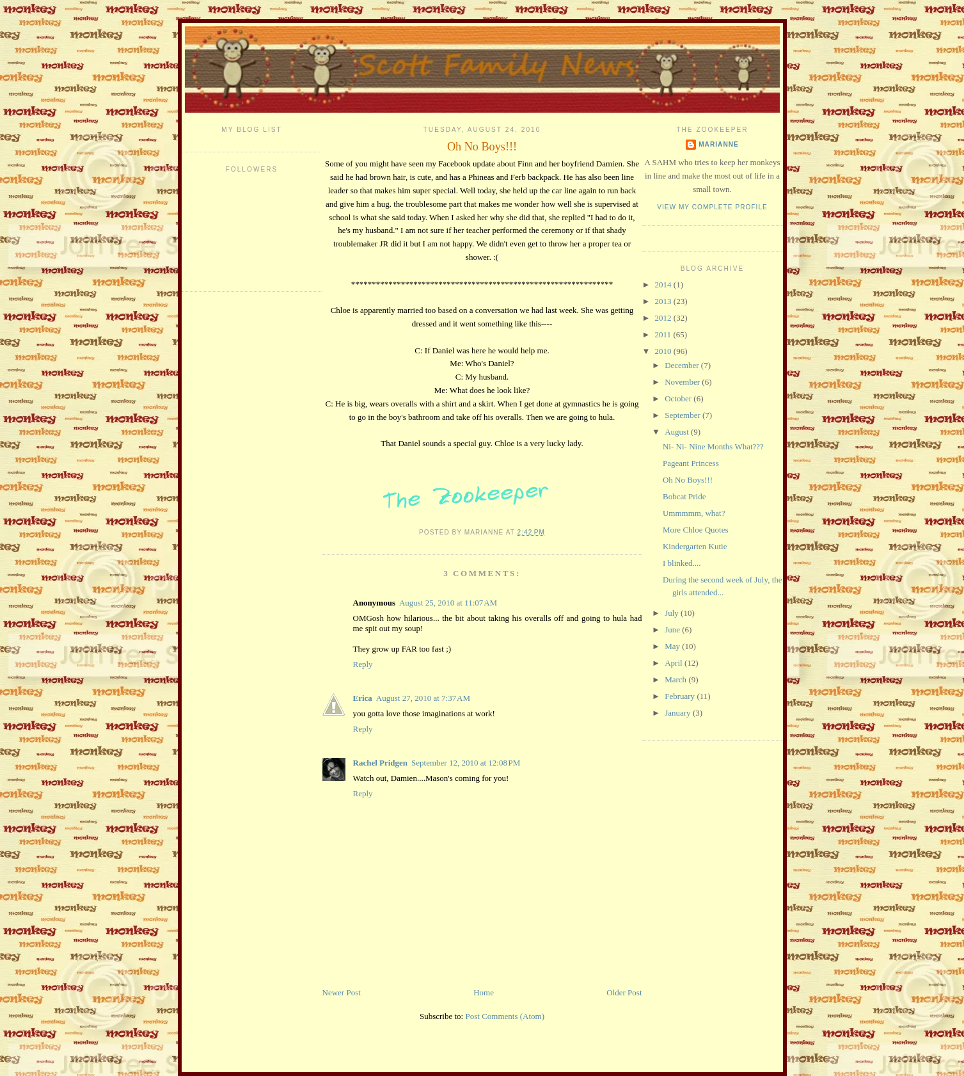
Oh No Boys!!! (482, 146)
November (683, 382)
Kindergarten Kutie (695, 546)
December (683, 365)
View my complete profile (712, 207)
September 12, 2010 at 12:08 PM (465, 762)
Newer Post (341, 992)
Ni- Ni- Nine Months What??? (713, 446)
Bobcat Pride (684, 496)
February (681, 696)
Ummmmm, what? (694, 513)
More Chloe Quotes (696, 529)
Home (483, 992)
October (679, 398)
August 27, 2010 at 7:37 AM (423, 698)
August (678, 432)
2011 (664, 334)
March (676, 679)
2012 (664, 318)
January (679, 713)
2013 (664, 301)
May (673, 646)
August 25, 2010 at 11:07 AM (448, 602)
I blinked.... (682, 563)
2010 (664, 351)
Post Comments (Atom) (504, 1016)
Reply (363, 664)
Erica (362, 698)
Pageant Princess (691, 463)
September (683, 415)
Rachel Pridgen (380, 762)
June (673, 629)
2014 (664, 284)
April (674, 663)
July (673, 613)
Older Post (624, 992)
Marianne (719, 144)
